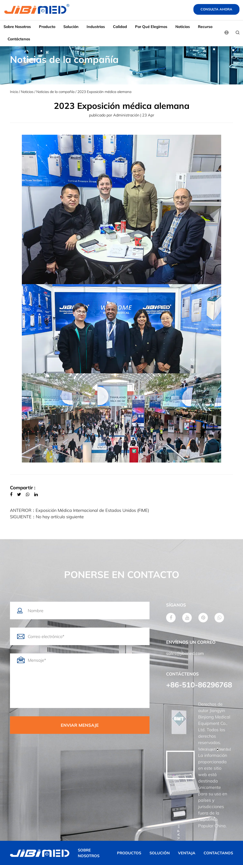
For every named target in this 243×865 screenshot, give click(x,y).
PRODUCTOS (129, 853)
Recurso (205, 26)
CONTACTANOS (218, 853)
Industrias (96, 26)
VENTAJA (186, 853)
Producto (47, 26)
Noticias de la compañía (55, 91)
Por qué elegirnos (151, 26)
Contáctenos (19, 39)
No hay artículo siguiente (60, 516)
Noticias (182, 26)
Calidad (120, 26)
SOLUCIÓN (160, 853)
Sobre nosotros (17, 26)
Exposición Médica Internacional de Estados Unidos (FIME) (92, 510)
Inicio (14, 91)
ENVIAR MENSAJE (80, 725)
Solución (71, 26)
